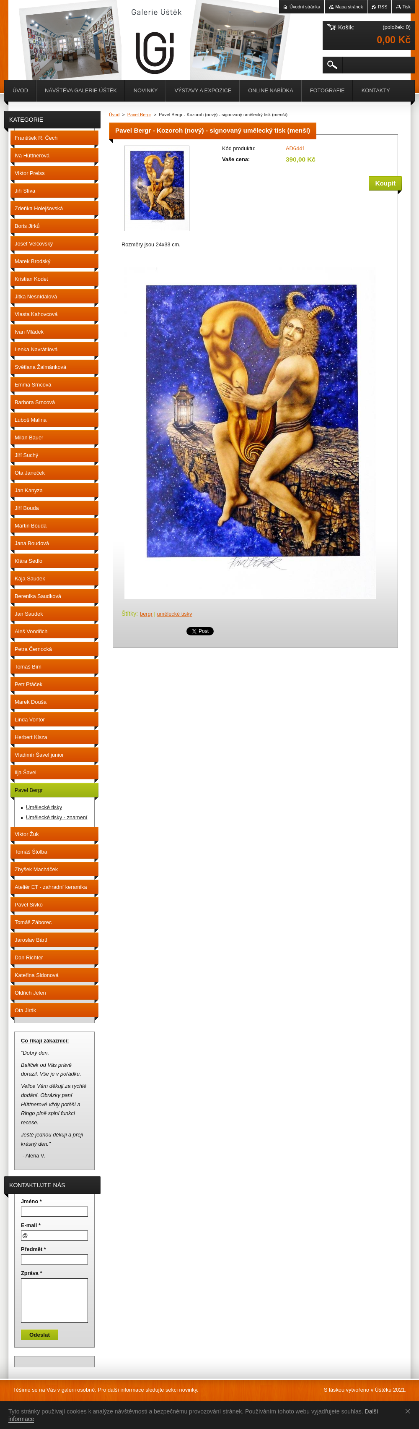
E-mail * (31, 1225)
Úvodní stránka (305, 6)
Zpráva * (31, 1273)
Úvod (114, 114)
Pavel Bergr (139, 114)
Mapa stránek (349, 6)
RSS (382, 6)
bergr (146, 614)
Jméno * (31, 1201)
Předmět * (33, 1249)
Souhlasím (409, 1411)
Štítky (129, 613)
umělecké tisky (174, 614)
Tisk (406, 6)
